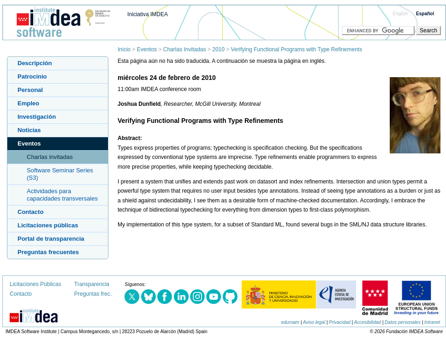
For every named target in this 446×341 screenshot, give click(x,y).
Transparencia (91, 284)
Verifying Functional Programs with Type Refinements (297, 49)
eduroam (290, 322)
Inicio (124, 49)
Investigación (37, 116)
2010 (218, 49)
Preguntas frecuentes (48, 252)
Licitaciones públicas (48, 225)
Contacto (30, 211)
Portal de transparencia (51, 238)
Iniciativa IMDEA (147, 14)
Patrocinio (32, 76)
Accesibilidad (367, 322)
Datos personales (403, 322)
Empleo (28, 103)
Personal (30, 89)
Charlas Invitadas (184, 49)
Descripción (35, 63)
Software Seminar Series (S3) (60, 174)
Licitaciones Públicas (35, 284)
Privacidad (340, 322)
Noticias (29, 130)
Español (425, 13)
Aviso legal (314, 322)
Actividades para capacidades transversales (62, 195)
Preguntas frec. (93, 294)
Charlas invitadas (50, 156)
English (400, 13)
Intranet (432, 322)
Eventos (147, 49)
